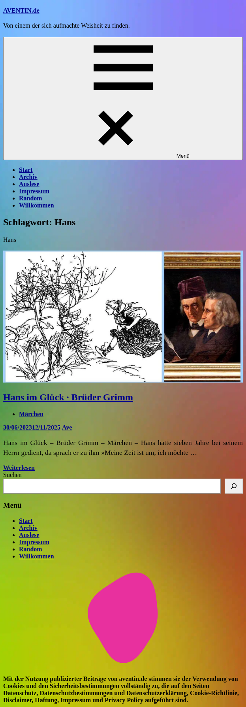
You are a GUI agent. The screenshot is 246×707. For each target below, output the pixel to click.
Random (30, 198)
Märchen (31, 414)
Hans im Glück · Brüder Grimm (68, 397)
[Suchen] (234, 486)
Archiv (28, 176)
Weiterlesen (19, 467)
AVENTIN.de (21, 10)
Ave (67, 427)
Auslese (29, 184)
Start (26, 169)
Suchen (12, 474)
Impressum (34, 191)
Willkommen (36, 205)
